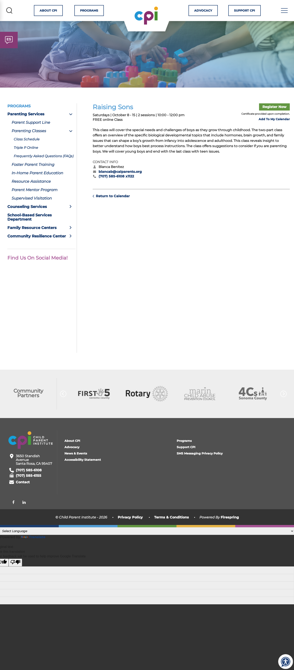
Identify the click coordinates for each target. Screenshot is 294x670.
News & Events (75, 464)
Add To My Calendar (274, 130)
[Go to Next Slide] (283, 405)
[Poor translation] (15, 574)
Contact (23, 494)
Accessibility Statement (82, 471)
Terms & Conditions (171, 528)
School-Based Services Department (29, 228)
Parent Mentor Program (34, 201)
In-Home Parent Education (37, 184)
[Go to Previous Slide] (63, 405)
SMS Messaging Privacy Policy (200, 464)
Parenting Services (41, 125)
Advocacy (204, 11)
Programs (88, 11)
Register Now (274, 118)
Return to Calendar (113, 207)
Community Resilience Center (41, 247)
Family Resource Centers (41, 239)
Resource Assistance (31, 192)
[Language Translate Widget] (147, 542)
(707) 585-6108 (29, 482)
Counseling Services (41, 218)
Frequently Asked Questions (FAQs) (44, 167)
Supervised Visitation (32, 209)
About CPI (47, 11)
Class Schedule (27, 150)
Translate (33, 548)
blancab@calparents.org (120, 183)
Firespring (230, 528)
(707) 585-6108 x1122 (116, 187)
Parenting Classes (44, 142)
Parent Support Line (31, 133)
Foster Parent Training (33, 175)
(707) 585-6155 (28, 487)
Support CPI (245, 11)
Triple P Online (26, 159)
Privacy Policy (130, 528)
